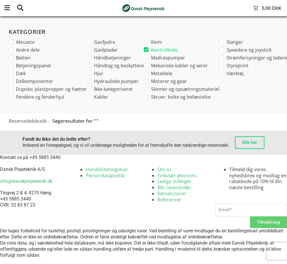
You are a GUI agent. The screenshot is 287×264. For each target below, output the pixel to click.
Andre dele (24, 50)
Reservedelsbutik (28, 121)
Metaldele (158, 73)
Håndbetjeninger (109, 57)
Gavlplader (102, 50)
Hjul (95, 73)
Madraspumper (164, 57)
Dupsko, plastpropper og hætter (48, 89)
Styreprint (234, 65)
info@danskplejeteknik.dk (26, 181)
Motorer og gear (165, 81)
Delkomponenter (31, 81)
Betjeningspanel (30, 65)
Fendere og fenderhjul (36, 97)
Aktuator (22, 42)
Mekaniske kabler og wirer (176, 65)
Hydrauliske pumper (113, 81)
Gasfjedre (101, 42)
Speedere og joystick (245, 50)
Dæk (17, 73)
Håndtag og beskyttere (115, 65)
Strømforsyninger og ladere (253, 57)
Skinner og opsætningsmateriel (181, 89)
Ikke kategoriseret (110, 89)
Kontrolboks (161, 50)
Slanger (231, 42)
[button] (10, 8)
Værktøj (231, 73)
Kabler (97, 97)
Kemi (153, 42)
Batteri (20, 57)
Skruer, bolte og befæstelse (177, 97)
